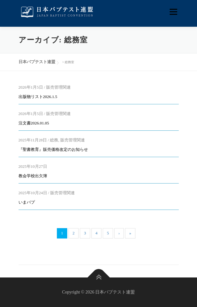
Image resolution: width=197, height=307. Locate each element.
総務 (54, 140)
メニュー (173, 11)
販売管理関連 (58, 87)
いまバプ (27, 202)
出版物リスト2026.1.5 (38, 96)
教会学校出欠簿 (33, 175)
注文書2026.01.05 (34, 123)
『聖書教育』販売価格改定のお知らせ (53, 149)
